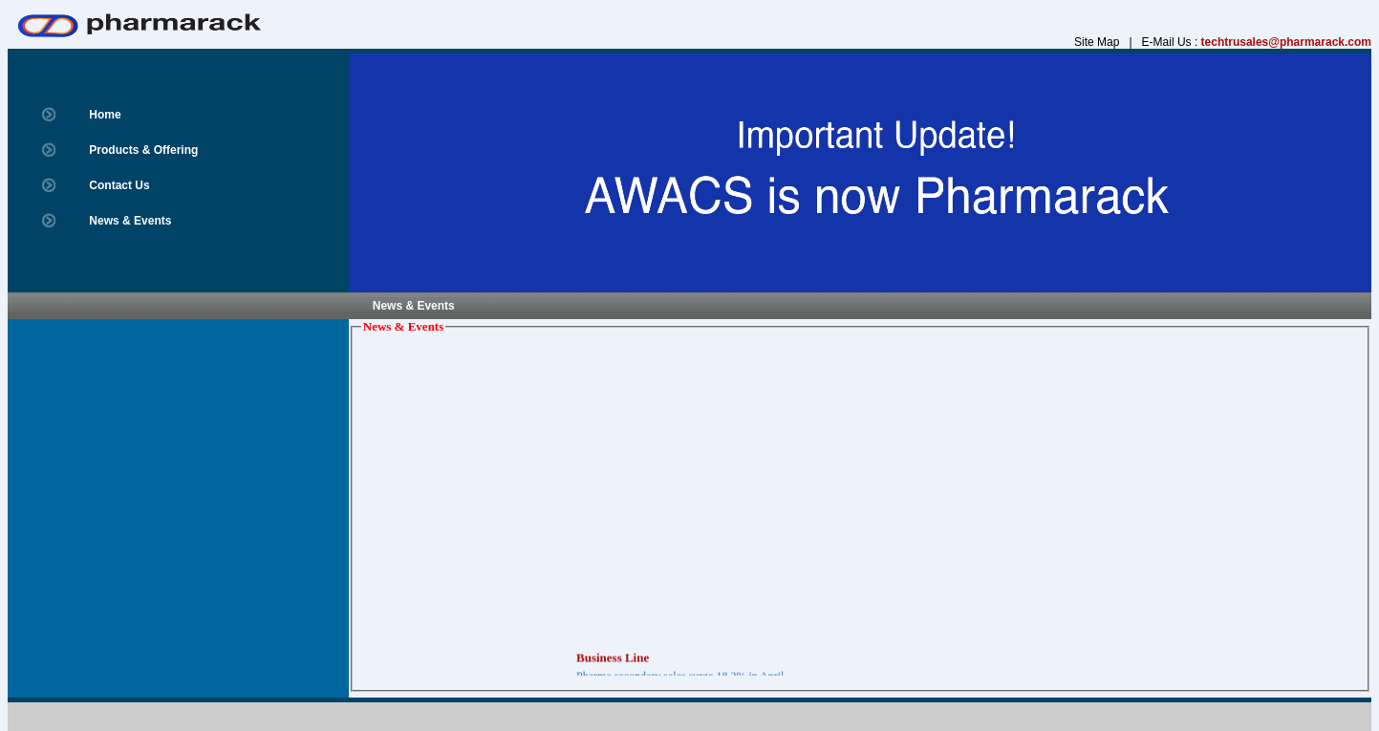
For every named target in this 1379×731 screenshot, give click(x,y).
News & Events (130, 220)
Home (104, 114)
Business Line (612, 660)
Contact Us (119, 185)
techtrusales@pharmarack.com (1286, 42)
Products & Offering (143, 150)
